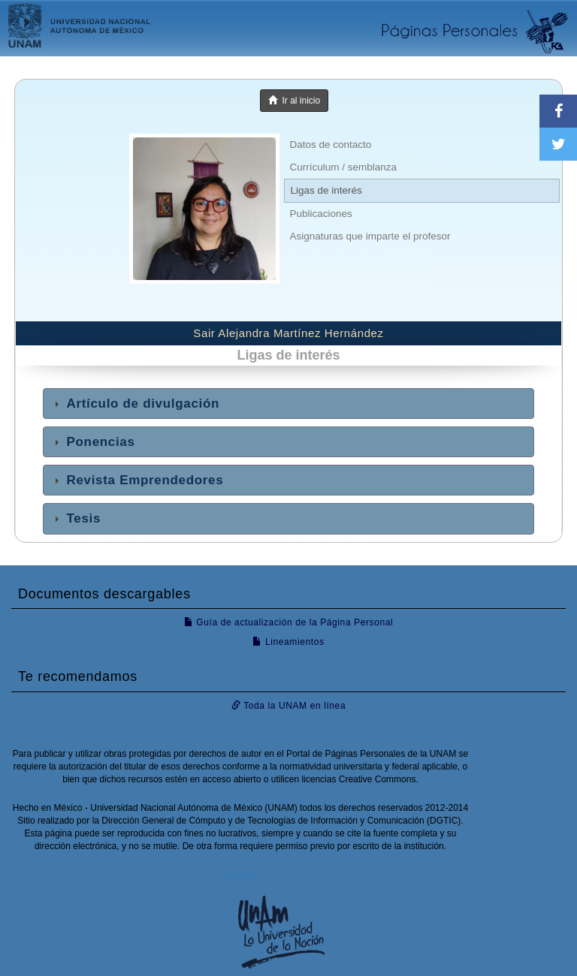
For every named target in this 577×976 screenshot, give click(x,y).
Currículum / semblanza (343, 167)
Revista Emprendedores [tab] (136, 480)
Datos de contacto (331, 144)
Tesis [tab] (75, 518)
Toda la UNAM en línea (288, 705)
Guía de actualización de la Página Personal (289, 622)
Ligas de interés (326, 190)
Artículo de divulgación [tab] (134, 403)
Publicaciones (321, 213)
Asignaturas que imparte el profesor (370, 236)
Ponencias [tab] (92, 442)
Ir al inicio (294, 100)
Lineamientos (288, 642)
